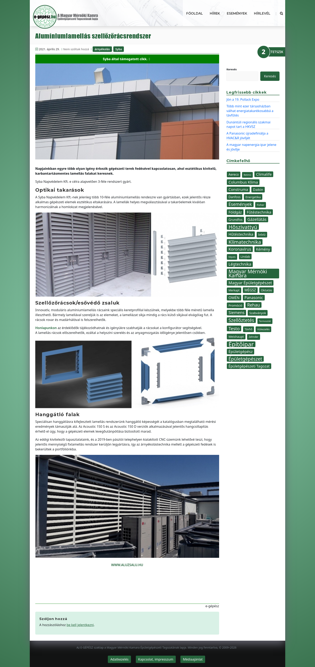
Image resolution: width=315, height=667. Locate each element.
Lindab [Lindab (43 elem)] (245, 256)
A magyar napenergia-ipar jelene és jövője (251, 146)
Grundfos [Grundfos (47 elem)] (235, 219)
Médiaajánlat (192, 659)
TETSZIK (277, 52)
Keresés (231, 69)
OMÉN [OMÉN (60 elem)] (233, 297)
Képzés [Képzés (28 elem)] (232, 256)
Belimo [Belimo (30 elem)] (247, 174)
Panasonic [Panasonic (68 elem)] (253, 297)
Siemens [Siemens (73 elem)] (236, 312)
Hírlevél (262, 13)
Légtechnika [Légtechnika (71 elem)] (239, 264)
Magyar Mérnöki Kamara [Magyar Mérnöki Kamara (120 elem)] (247, 273)
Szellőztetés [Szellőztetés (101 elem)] (241, 320)
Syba (118, 49)
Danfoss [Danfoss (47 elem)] (234, 197)
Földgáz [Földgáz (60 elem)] (235, 212)
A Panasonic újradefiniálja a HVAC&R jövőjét (247, 135)
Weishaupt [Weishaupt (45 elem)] (236, 337)
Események (237, 13)
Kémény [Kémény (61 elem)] (263, 249)
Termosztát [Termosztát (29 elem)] (265, 321)
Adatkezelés (119, 659)
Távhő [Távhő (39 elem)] (248, 329)
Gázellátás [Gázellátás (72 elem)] (256, 219)
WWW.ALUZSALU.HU (127, 565)
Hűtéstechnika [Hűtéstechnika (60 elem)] (240, 234)
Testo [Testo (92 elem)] (234, 328)
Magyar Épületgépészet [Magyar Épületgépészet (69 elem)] (250, 282)
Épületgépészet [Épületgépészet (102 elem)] (245, 359)
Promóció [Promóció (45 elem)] (235, 305)
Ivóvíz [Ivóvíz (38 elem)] (262, 234)
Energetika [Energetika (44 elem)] (253, 197)
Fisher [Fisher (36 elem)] (260, 205)
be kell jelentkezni (80, 625)
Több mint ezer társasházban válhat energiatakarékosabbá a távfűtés (249, 111)
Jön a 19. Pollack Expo (242, 99)
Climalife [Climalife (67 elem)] (264, 174)
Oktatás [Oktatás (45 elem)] (266, 290)
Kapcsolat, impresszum (155, 659)
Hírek (215, 13)
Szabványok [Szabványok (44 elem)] (257, 313)
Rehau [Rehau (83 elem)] (253, 305)
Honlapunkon (46, 328)
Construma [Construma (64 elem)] (238, 189)
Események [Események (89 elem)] (240, 204)
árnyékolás (102, 49)
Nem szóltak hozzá (76, 49)
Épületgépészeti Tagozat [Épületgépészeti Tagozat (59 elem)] (249, 366)
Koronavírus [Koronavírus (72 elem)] (239, 249)
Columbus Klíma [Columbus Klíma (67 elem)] (243, 182)
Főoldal (194, 13)
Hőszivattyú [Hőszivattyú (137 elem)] (242, 227)
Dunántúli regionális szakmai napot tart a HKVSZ (248, 124)
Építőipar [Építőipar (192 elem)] (241, 344)
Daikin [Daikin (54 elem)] (258, 189)
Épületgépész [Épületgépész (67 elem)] (240, 351)
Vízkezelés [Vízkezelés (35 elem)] (263, 329)
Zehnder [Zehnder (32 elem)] (253, 337)
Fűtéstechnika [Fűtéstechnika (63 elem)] (259, 212)
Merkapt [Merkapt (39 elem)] (234, 290)
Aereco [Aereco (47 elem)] (233, 174)
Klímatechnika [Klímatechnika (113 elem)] (244, 242)
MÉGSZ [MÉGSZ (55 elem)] (250, 290)
